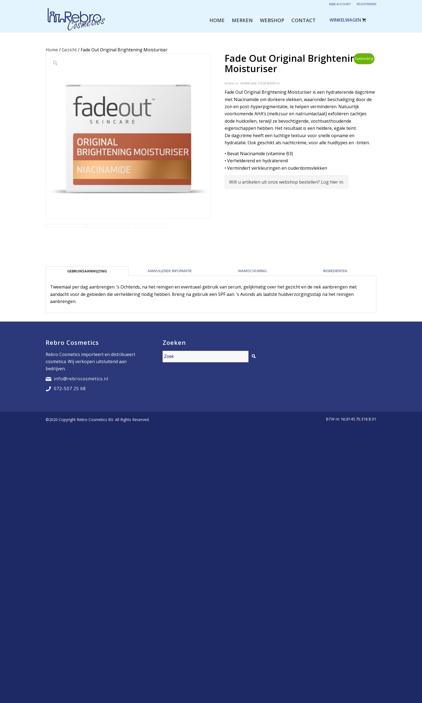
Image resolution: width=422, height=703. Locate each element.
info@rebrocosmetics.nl (81, 415)
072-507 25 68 (70, 425)
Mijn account (340, 4)
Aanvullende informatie (170, 306)
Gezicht (69, 50)
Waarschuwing (252, 306)
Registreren (366, 4)
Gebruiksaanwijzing (87, 307)
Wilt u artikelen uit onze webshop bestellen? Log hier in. (286, 182)
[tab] (87, 307)
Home (52, 50)
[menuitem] (217, 20)
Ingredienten (335, 306)
